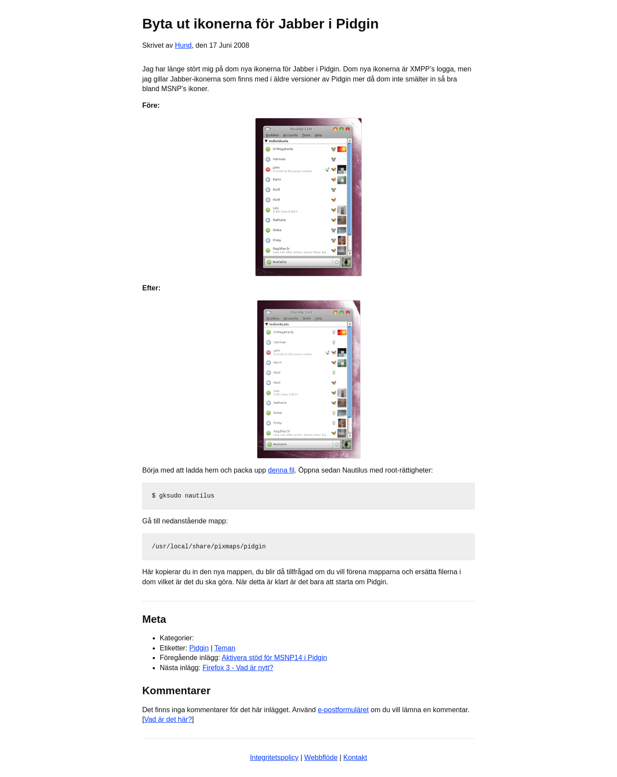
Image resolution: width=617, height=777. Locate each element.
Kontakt (355, 757)
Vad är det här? (168, 719)
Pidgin (199, 648)
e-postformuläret (343, 709)
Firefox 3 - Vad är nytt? (238, 667)
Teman (224, 648)
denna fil (281, 470)
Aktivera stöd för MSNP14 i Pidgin (274, 657)
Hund (183, 45)
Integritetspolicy (274, 757)
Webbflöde (320, 757)
